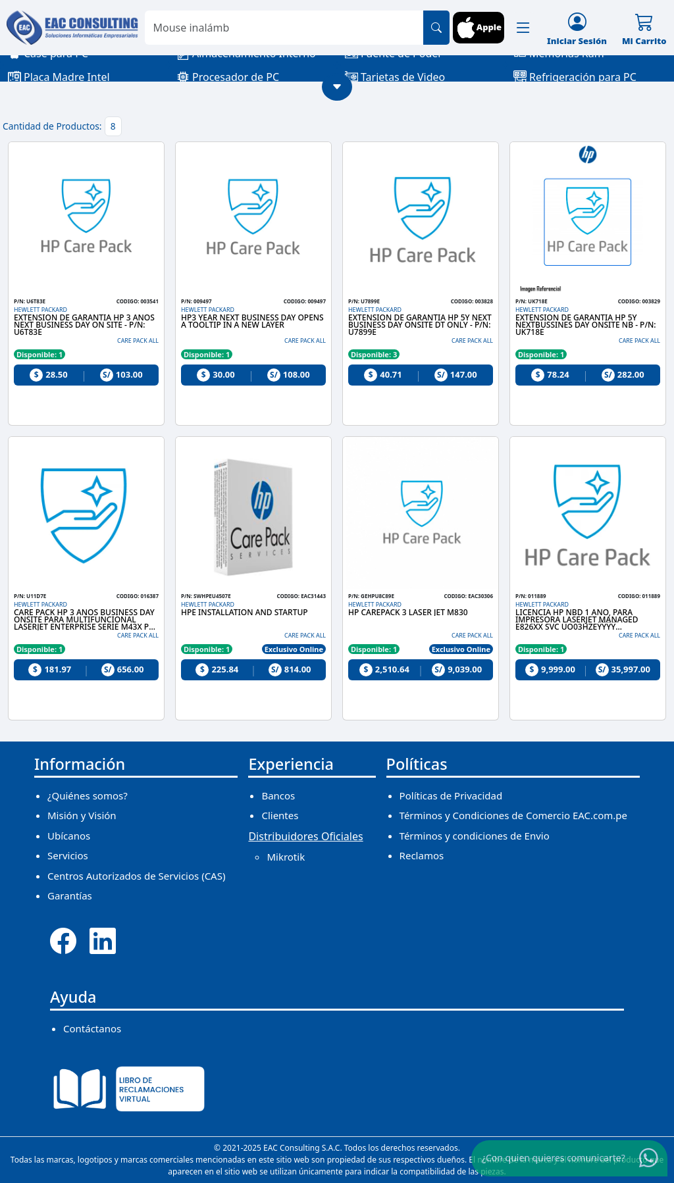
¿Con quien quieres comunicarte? (553, 1157)
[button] (523, 27)
